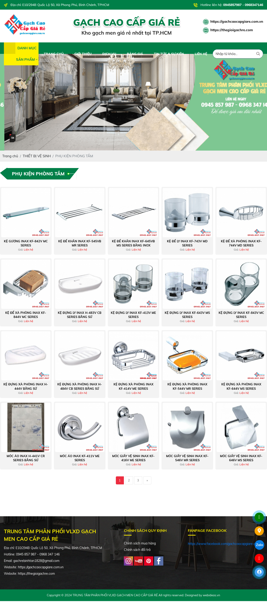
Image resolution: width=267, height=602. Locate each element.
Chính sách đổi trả (137, 551)
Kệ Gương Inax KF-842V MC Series (26, 244)
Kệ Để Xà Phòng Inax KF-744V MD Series (241, 244)
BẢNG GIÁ (135, 55)
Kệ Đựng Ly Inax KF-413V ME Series (133, 316)
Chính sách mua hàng (140, 544)
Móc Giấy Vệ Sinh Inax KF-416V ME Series (133, 459)
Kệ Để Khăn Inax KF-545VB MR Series (79, 244)
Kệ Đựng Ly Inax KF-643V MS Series (187, 316)
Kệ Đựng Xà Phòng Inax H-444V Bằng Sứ (25, 387)
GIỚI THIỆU (83, 55)
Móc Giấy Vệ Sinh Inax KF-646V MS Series (241, 459)
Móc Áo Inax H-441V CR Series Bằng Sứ (26, 459)
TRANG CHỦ (54, 55)
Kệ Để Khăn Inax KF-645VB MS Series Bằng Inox (133, 244)
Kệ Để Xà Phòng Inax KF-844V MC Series (25, 316)
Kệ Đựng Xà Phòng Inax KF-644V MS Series (241, 387)
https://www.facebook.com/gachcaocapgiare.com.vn (226, 545)
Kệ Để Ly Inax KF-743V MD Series (187, 244)
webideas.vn (211, 596)
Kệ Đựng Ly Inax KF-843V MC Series (241, 316)
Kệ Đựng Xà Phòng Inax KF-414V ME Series (133, 387)
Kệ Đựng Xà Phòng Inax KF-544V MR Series (187, 387)
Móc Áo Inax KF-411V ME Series (80, 459)
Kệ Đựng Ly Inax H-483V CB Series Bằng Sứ (79, 316)
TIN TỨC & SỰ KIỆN (169, 55)
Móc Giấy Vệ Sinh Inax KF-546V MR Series (187, 459)
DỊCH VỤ (109, 55)
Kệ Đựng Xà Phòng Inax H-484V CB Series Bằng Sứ (79, 387)
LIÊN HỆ (201, 55)
